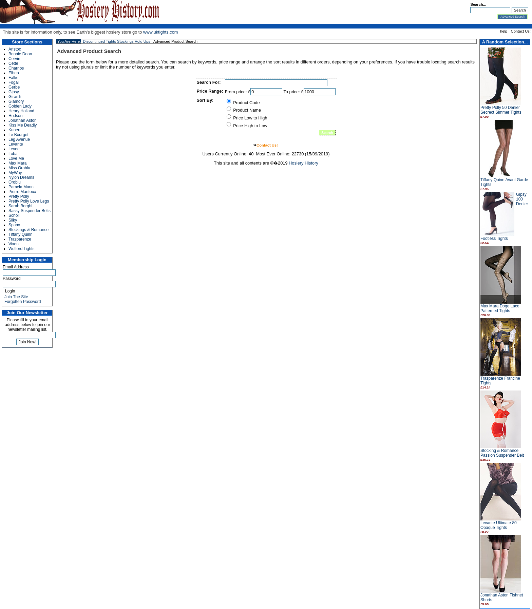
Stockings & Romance (28, 229)
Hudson (15, 115)
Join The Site (16, 296)
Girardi (14, 96)
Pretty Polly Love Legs (28, 201)
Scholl (14, 215)
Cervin (14, 58)
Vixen (13, 244)
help (503, 31)
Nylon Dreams (21, 177)
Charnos (16, 68)
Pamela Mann (21, 187)
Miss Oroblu (19, 168)
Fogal (13, 82)
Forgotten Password (22, 301)
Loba (13, 153)
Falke (13, 77)
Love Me (16, 158)
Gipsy (13, 92)
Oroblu (14, 182)
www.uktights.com (160, 32)
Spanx (14, 225)
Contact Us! (521, 31)
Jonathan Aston (22, 120)
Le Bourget (18, 134)
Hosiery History (303, 163)
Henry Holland (21, 111)
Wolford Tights (21, 248)
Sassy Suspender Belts (29, 210)
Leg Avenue (19, 139)
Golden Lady (20, 106)
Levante (15, 144)
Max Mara (17, 163)
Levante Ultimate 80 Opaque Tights (498, 525)
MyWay (15, 172)
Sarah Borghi (20, 206)
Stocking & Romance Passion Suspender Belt (502, 453)
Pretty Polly (18, 196)
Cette (13, 63)
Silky (12, 220)
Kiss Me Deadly (22, 125)
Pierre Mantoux (22, 191)
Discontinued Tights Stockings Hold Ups (116, 41)
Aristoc (14, 49)
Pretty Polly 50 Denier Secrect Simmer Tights (500, 110)
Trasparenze (19, 239)
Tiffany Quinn (20, 234)
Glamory (16, 101)
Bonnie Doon (20, 54)
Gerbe (14, 87)
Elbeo (13, 73)
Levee (14, 149)
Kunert (14, 130)
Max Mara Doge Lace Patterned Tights (499, 308)
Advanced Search (512, 16)
